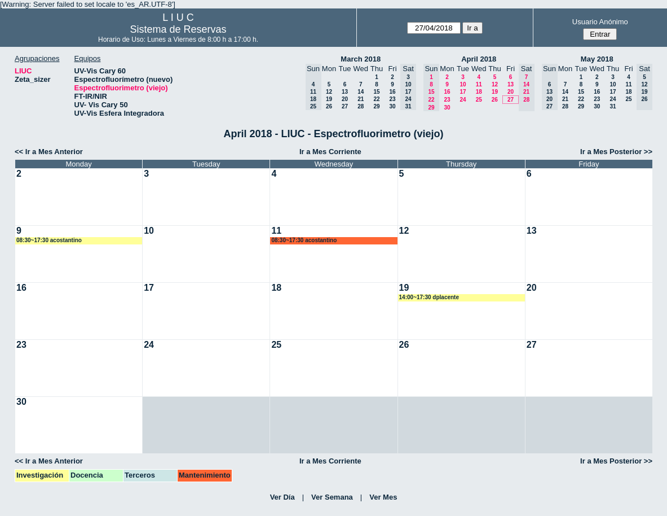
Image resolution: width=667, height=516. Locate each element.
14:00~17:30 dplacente (429, 297)
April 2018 (478, 59)
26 (329, 106)
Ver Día (282, 497)
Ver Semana (332, 497)
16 (392, 92)
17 (463, 92)
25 (479, 100)
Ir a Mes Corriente (330, 151)
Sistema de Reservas (178, 29)
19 (329, 99)
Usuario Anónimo (600, 22)
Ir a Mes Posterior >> (616, 151)
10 (463, 84)
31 (612, 106)
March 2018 (361, 59)
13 (345, 92)
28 (360, 106)
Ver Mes (383, 497)
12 (329, 92)
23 (392, 99)
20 (345, 99)
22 (376, 99)
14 (360, 92)
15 (376, 92)
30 (392, 106)
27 (345, 106)
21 (360, 99)
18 (479, 92)
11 (479, 84)
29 (376, 106)
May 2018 (597, 59)
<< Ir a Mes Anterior (49, 151)
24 (463, 100)
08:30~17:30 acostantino (49, 240)
